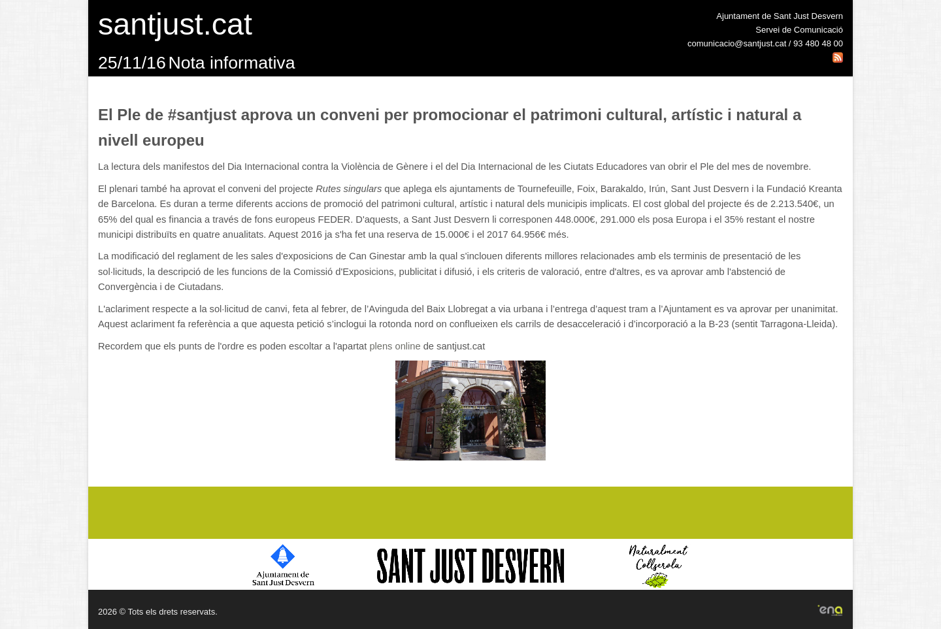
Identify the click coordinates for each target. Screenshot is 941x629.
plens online (394, 346)
